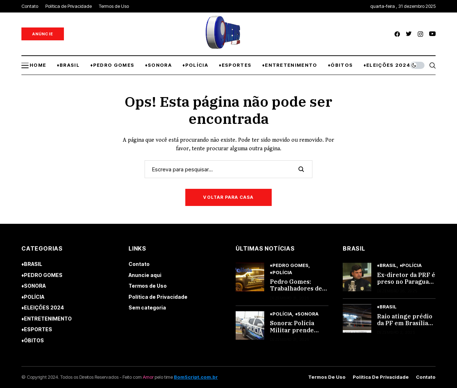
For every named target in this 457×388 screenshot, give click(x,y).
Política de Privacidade (158, 297)
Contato (139, 264)
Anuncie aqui (145, 275)
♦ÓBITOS (32, 340)
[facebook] (397, 34)
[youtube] (432, 34)
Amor (148, 377)
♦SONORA (33, 286)
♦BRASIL (31, 264)
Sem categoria (147, 307)
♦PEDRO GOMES (41, 275)
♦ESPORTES (36, 329)
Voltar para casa (228, 197)
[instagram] (420, 34)
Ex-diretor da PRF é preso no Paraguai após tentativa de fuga (406, 285)
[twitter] (409, 34)
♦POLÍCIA (32, 297)
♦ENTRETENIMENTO (46, 319)
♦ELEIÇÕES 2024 (42, 307)
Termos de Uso (148, 286)
